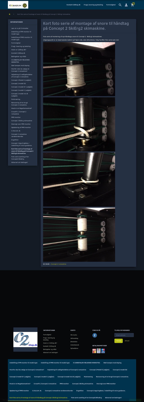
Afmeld (127, 341)
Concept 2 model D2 (18, 83)
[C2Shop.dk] (18, 4)
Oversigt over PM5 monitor (21, 124)
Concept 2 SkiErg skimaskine (21, 121)
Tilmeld (118, 341)
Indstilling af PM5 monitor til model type (21, 38)
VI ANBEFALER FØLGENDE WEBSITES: (20, 61)
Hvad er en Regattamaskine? (21, 108)
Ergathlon (14, 140)
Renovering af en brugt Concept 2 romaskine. (19, 103)
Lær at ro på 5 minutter (19, 28)
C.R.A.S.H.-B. (16, 131)
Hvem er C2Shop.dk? (18, 50)
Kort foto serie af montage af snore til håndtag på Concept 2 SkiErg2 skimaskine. (22, 151)
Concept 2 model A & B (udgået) (19, 94)
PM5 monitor (16, 117)
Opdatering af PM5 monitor (21, 127)
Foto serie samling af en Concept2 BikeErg (20, 158)
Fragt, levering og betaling (93, 5)
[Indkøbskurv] (132, 4)
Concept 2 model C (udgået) (21, 90)
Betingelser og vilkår (18, 56)
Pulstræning (15, 99)
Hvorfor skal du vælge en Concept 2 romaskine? (20, 70)
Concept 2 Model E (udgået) (21, 80)
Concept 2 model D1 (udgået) (21, 87)
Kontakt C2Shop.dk (73, 5)
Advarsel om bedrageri (19, 162)
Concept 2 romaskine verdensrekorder (19, 135)
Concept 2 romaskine (58, 264)
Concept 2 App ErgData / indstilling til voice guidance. (21, 144)
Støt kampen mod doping (20, 65)
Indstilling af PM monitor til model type (21, 33)
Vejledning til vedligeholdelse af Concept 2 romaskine (21, 75)
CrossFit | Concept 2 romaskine (18, 112)
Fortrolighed (110, 5)
